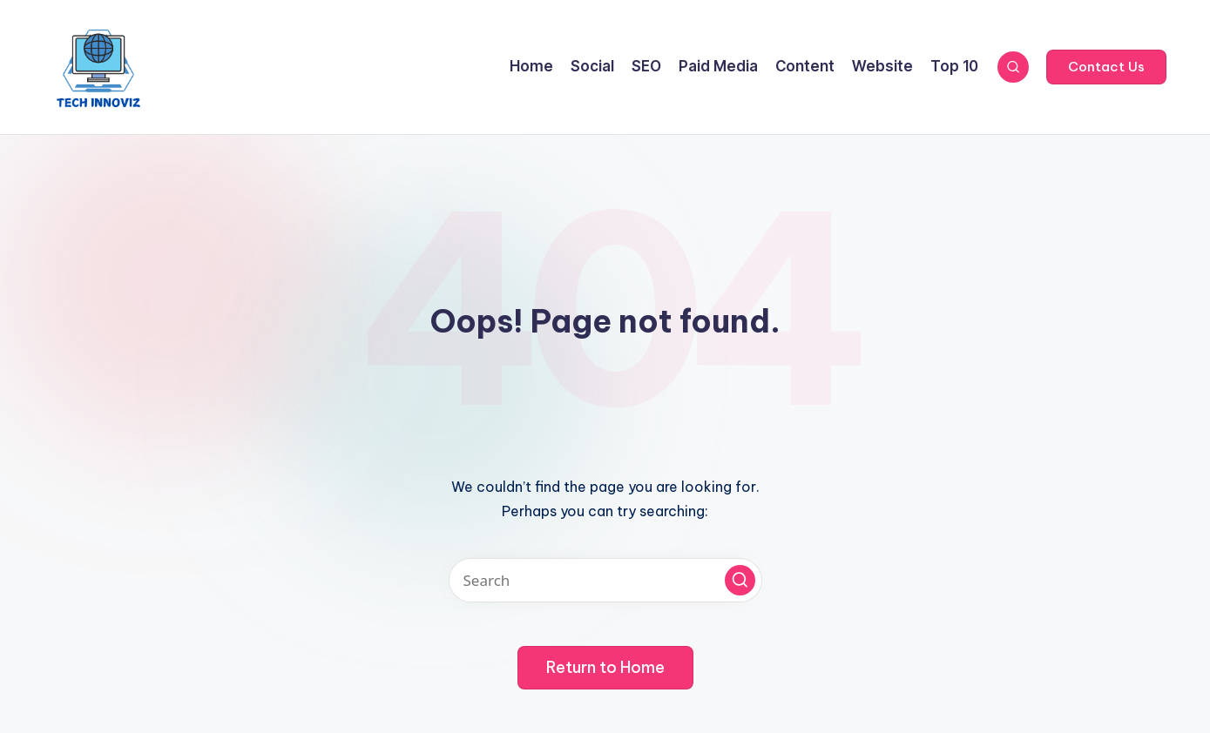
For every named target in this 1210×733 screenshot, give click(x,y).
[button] (1106, 67)
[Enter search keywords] (605, 580)
